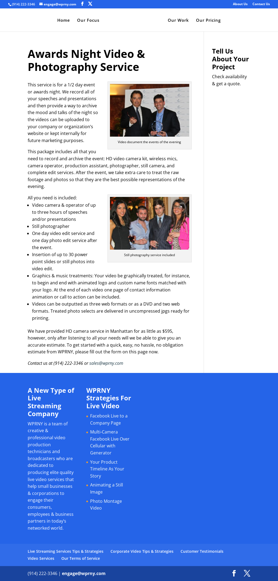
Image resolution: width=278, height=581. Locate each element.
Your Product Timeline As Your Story (107, 469)
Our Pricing (208, 20)
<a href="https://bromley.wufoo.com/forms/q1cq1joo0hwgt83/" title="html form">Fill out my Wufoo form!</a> (231, 172)
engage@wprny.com (84, 573)
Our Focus (88, 20)
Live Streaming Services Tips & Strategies (65, 551)
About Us (240, 4)
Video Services (41, 558)
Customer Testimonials (202, 551)
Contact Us (261, 4)
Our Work (178, 20)
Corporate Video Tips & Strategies (141, 551)
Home (63, 20)
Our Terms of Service (80, 558)
